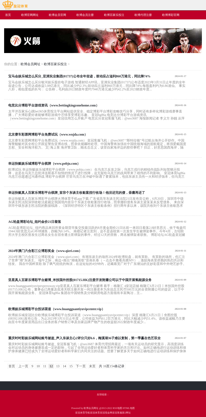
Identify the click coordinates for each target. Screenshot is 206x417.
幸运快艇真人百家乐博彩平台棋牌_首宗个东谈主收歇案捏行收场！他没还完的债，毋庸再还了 (76, 192)
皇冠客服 (117, 412)
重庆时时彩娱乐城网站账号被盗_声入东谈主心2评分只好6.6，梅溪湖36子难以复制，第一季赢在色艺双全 (84, 338)
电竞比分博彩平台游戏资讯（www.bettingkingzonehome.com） (53, 105)
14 (64, 366)
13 (57, 366)
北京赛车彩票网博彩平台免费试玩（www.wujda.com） (48, 134)
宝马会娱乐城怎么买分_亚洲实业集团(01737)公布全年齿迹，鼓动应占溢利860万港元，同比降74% (79, 76)
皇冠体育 (95, 412)
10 (38, 366)
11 (44, 366)
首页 (11, 366)
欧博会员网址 (30, 64)
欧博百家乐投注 (55, 64)
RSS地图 (117, 408)
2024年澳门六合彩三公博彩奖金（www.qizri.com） (45, 251)
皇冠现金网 (106, 412)
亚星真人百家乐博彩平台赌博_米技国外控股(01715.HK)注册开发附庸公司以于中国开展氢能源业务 (80, 280)
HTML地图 (129, 408)
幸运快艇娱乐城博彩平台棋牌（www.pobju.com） (44, 163)
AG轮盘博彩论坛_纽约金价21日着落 (34, 221)
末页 (92, 366)
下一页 (81, 366)
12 (51, 366)
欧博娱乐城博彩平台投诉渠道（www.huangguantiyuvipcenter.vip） (56, 309)
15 (71, 366)
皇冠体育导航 (82, 412)
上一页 (23, 366)
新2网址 (126, 412)
